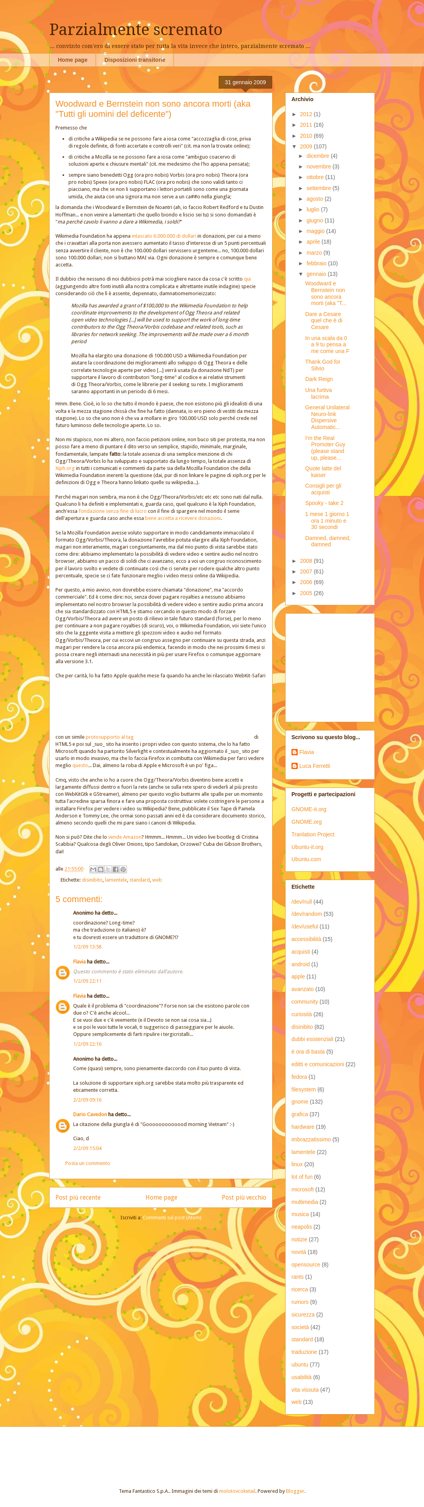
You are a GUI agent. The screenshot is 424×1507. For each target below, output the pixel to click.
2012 (307, 114)
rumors (300, 1302)
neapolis (301, 1227)
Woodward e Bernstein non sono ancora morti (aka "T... (326, 293)
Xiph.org (65, 468)
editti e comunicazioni (317, 1064)
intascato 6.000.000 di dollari (164, 236)
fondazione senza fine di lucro (113, 511)
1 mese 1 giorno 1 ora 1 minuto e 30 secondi (327, 521)
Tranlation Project (312, 834)
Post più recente (78, 1197)
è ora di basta (308, 1051)
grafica (299, 1114)
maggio (316, 231)
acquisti (300, 952)
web (157, 880)
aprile (313, 242)
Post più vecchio (244, 1197)
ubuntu (299, 1364)
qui (247, 279)
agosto (315, 199)
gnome (299, 1101)
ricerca (299, 1289)
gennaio (317, 274)
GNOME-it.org (308, 809)
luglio (313, 209)
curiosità (301, 1014)
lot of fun (302, 1177)
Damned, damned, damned (327, 541)
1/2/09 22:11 (87, 981)
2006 (307, 582)
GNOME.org (306, 822)
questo (80, 765)
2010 (307, 136)
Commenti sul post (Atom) (172, 1217)
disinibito (92, 880)
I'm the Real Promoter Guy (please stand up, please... (325, 448)
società (300, 1327)
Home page (72, 60)
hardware (302, 1127)
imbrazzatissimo (311, 1139)
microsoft (302, 1189)
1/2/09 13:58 (87, 947)
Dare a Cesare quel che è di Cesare (323, 321)
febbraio (317, 263)
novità (298, 1252)
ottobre (315, 177)
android (300, 964)
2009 (307, 146)
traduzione (304, 1352)
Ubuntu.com (306, 859)
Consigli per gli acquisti (323, 489)
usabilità (301, 1377)
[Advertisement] (340, 665)
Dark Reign (319, 379)
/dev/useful (304, 926)
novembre (319, 166)
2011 (307, 125)
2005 (307, 593)
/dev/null (301, 902)
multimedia (304, 1202)
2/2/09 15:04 (87, 1148)
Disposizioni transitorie (134, 60)
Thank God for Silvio (323, 365)
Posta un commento (87, 1163)
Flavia (79, 962)
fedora (299, 1077)
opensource (305, 1264)
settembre (319, 188)
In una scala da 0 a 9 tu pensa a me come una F (327, 345)
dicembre (318, 156)
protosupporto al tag (169, 737)
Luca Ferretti (314, 766)
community (304, 1002)
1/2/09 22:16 (87, 1044)
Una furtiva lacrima (318, 393)
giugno (315, 220)
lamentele (116, 880)
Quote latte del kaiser (323, 471)
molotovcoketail (237, 1491)
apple (298, 976)
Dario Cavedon (90, 1114)
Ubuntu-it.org (307, 847)
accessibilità (306, 939)
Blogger (295, 1491)
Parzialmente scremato (136, 29)
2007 (307, 571)
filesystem (303, 1089)
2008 (307, 561)
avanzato (302, 989)
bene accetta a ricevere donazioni (183, 518)
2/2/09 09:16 (87, 1100)
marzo (314, 253)
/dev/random (306, 914)
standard (139, 880)
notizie (299, 1239)
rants (297, 1277)
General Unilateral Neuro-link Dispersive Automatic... (327, 417)
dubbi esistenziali (312, 1039)
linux (297, 1164)
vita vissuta (305, 1390)
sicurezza (303, 1314)
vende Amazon (125, 837)
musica (300, 1214)
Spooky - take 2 (324, 503)
